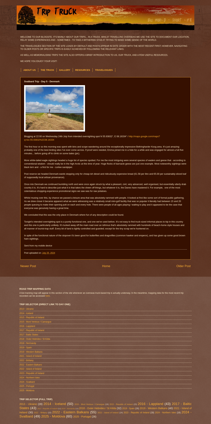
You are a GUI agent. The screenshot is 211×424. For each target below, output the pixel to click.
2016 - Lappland (27, 326)
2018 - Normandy (27, 343)
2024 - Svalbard (27, 382)
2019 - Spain (25, 347)
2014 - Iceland (26, 313)
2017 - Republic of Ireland (31, 330)
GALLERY (64, 70)
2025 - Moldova (26, 390)
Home (106, 266)
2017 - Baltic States (28, 334)
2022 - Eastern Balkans (30, 364)
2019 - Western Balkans (30, 352)
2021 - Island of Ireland (30, 356)
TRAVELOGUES (104, 70)
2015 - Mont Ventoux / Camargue (35, 322)
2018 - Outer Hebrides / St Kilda (34, 339)
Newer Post (28, 266)
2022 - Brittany (26, 360)
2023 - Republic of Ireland (31, 373)
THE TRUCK (47, 70)
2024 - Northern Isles (29, 377)
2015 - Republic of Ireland (31, 317)
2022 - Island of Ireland (30, 369)
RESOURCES (82, 70)
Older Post (183, 266)
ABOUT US (29, 70)
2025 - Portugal (26, 386)
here (47, 296)
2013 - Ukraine (26, 309)
